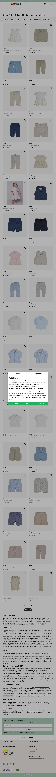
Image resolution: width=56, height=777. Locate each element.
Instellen (41, 403)
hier (17, 395)
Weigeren (28, 403)
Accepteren (15, 403)
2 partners (29, 384)
